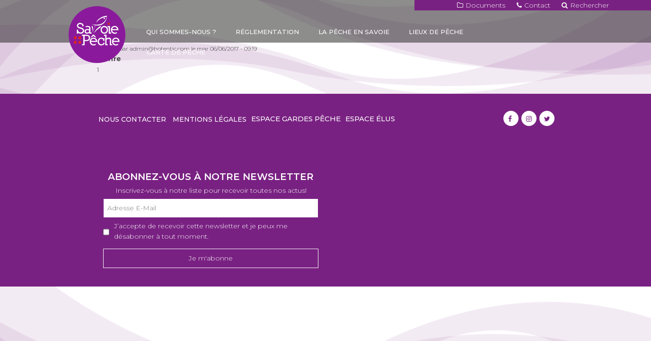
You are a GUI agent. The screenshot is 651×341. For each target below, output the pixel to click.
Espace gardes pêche (296, 118)
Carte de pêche (176, 52)
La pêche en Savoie (353, 32)
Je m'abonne (211, 258)
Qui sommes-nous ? (181, 32)
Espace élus (370, 118)
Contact (533, 5)
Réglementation (267, 32)
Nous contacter (132, 119)
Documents (481, 5)
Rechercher (585, 5)
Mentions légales (209, 119)
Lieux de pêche (436, 32)
